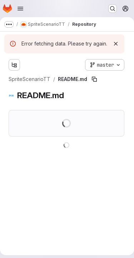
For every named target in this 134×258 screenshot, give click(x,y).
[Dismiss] (115, 43)
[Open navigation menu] (20, 8)
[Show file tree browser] (14, 65)
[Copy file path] (94, 79)
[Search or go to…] (112, 8)
